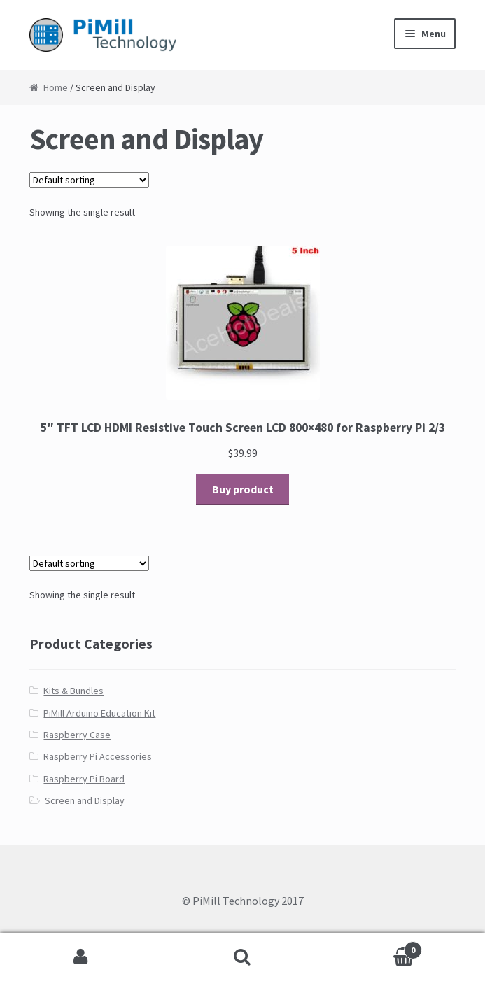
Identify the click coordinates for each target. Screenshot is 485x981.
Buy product (243, 489)
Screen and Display (85, 800)
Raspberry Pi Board (84, 778)
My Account (81, 957)
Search (242, 957)
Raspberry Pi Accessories (97, 756)
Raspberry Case (77, 734)
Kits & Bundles (73, 690)
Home (55, 87)
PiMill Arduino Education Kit (99, 713)
